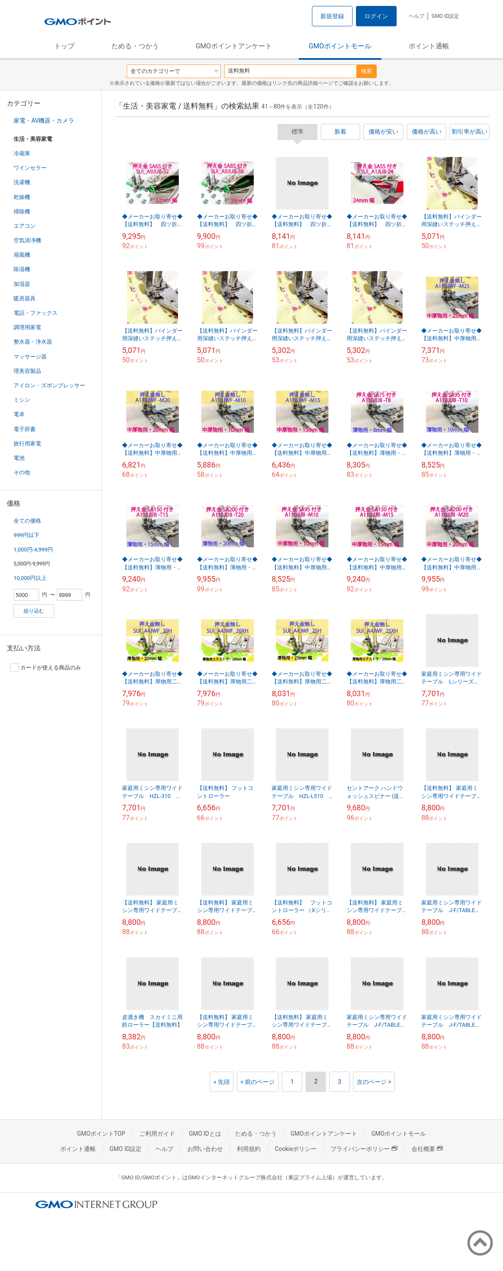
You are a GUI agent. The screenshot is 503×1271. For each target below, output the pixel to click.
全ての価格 (27, 521)
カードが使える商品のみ (45, 667)
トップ (64, 46)
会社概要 (427, 1148)
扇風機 (22, 255)
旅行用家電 (27, 443)
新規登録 (332, 16)
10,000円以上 (30, 578)
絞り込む (34, 611)
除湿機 (22, 269)
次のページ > (374, 1081)
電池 (19, 458)
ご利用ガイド (157, 1133)
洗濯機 (22, 182)
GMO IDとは (205, 1133)
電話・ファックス (36, 313)
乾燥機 (22, 197)
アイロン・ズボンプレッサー (49, 385)
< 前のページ (258, 1081)
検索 (366, 71)
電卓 (19, 414)
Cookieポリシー (296, 1148)
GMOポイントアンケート (234, 46)
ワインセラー (30, 168)
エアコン (25, 226)
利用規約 (249, 1148)
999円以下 (26, 535)
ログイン (376, 16)
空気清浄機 (27, 240)
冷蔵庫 (22, 153)
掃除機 (22, 211)
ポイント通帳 (429, 46)
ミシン (22, 400)
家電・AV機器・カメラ (44, 120)
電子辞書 (25, 429)
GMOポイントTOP (101, 1133)
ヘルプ (416, 16)
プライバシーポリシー (364, 1148)
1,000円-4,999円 (33, 549)
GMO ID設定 (445, 16)
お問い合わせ (205, 1148)
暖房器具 (25, 298)
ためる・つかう (135, 46)
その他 (22, 472)
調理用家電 (27, 327)
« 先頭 (222, 1081)
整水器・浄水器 (33, 342)
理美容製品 (27, 371)
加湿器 (22, 284)
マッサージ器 (30, 356)
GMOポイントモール (340, 46)
